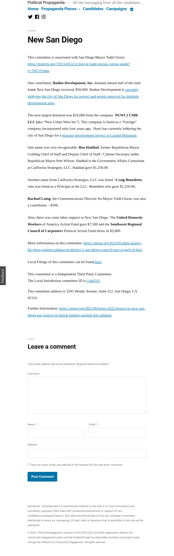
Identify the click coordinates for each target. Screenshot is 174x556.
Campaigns (116, 8)
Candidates (93, 8)
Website (32, 444)
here (97, 262)
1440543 (93, 280)
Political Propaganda (46, 2)
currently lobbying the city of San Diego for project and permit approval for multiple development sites (83, 96)
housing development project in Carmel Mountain (99, 135)
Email (93, 424)
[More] (132, 9)
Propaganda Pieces (58, 8)
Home (33, 8)
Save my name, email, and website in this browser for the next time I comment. (77, 464)
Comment (33, 373)
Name (32, 424)
